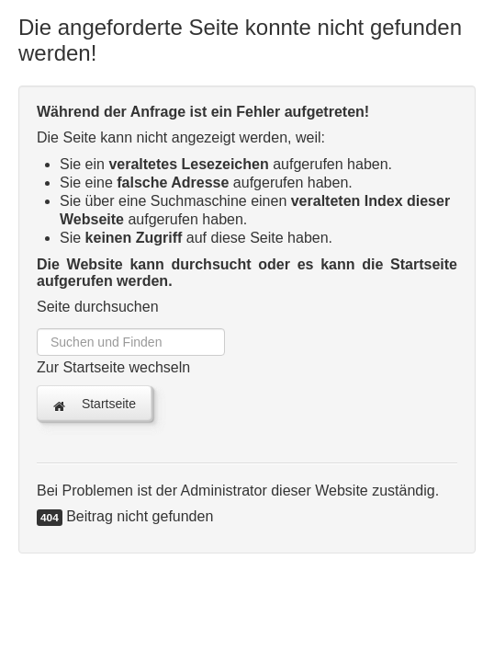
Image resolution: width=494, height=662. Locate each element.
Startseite (94, 404)
